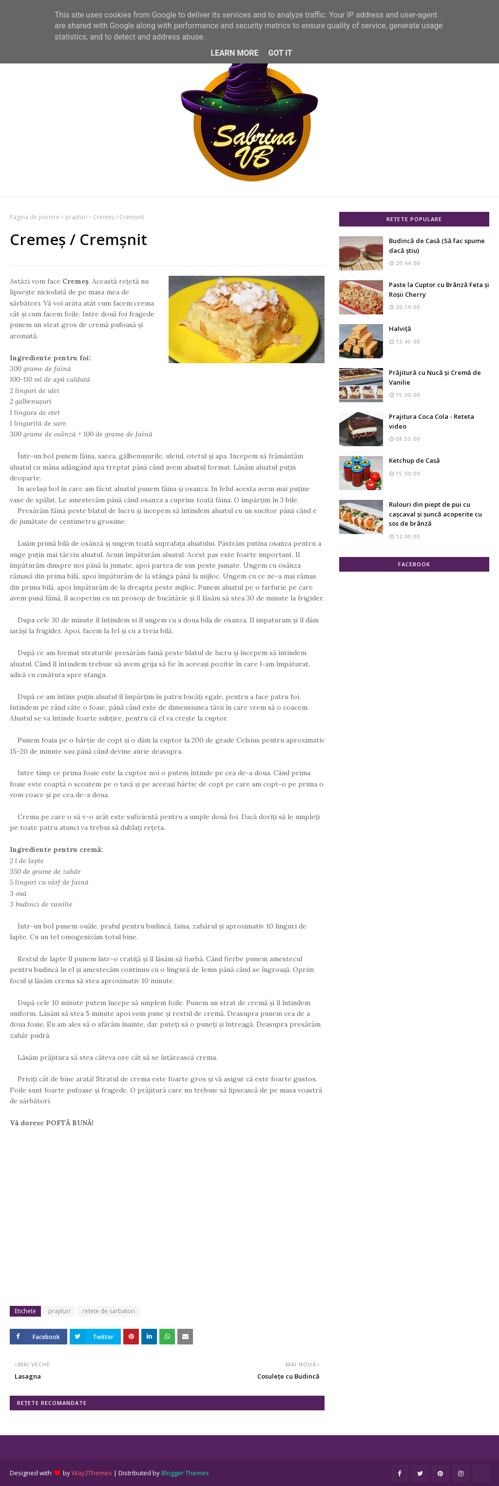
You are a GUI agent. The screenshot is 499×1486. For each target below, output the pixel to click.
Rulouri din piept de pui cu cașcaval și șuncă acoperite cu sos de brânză (435, 514)
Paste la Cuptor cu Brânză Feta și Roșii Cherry (439, 289)
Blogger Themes (185, 1472)
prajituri (76, 217)
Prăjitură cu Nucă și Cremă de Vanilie (435, 377)
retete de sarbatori (108, 1311)
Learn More (234, 53)
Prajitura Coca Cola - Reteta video (431, 421)
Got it (280, 53)
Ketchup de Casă (414, 460)
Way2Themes (92, 1472)
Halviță (400, 328)
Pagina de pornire (34, 217)
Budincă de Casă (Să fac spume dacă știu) (437, 245)
